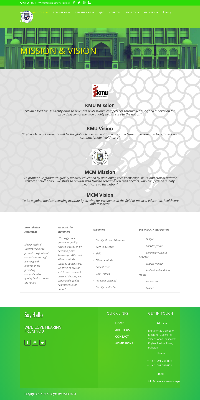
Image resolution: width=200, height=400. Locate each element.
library (167, 12)
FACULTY (130, 12)
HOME (24, 12)
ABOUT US (38, 12)
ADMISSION (60, 12)
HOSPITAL (115, 12)
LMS (22, 21)
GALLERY (149, 12)
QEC (101, 12)
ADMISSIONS (124, 343)
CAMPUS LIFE (83, 12)
